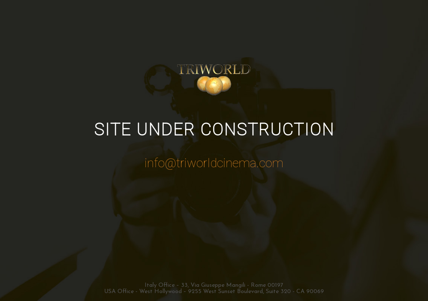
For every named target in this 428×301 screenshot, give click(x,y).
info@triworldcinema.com (214, 163)
